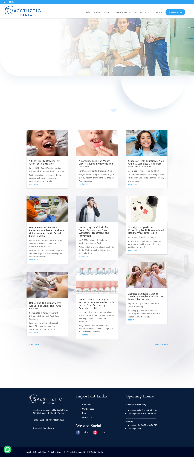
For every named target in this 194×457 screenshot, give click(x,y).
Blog (84, 413)
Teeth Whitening (135, 306)
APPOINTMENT (175, 12)
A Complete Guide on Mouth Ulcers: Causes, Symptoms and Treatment (96, 163)
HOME (87, 12)
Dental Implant (92, 315)
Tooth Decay (152, 237)
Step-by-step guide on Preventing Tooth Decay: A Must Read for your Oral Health (146, 230)
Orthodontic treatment (39, 171)
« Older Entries (33, 344)
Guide (60, 168)
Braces (82, 315)
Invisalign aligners (87, 318)
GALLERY (138, 12)
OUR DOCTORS (121, 12)
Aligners (110, 312)
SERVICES (107, 12)
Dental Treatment (48, 168)
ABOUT (97, 12)
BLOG (147, 12)
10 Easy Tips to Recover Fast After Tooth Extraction (44, 162)
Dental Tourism (49, 240)
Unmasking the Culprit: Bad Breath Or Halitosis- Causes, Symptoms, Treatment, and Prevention (94, 231)
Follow (85, 432)
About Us (86, 404)
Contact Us (87, 417)
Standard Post (45, 246)
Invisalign (110, 315)
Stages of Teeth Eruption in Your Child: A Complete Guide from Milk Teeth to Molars (146, 163)
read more (33, 184)
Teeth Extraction (57, 171)
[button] (7, 449)
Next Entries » (161, 344)
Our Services (88, 408)
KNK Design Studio (95, 452)
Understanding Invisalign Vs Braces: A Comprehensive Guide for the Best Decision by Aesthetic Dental (96, 304)
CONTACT (158, 12)
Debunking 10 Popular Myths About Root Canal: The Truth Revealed (45, 305)
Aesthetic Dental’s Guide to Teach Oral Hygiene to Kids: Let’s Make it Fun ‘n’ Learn (146, 296)
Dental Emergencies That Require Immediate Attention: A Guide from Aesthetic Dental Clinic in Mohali (47, 231)
